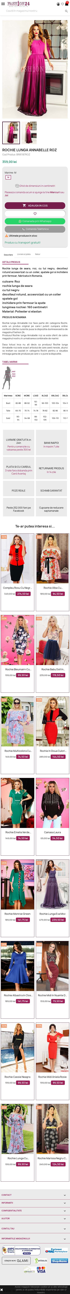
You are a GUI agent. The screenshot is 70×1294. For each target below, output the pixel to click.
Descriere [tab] (8, 255)
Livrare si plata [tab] (23, 254)
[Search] (35, 11)
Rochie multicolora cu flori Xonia (17, 751)
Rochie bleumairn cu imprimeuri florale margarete (17, 669)
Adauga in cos (35, 206)
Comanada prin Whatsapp (35, 221)
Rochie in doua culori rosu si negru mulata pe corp (52, 751)
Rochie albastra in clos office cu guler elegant (17, 995)
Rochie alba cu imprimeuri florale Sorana (52, 588)
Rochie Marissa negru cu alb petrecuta (52, 1158)
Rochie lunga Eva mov (52, 914)
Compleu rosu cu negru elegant (17, 588)
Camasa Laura (52, 832)
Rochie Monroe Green (17, 914)
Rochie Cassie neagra (17, 1077)
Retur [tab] (37, 254)
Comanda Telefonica (35, 229)
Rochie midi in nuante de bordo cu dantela (52, 995)
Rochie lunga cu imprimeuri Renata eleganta (17, 1158)
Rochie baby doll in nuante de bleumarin (52, 669)
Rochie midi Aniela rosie (52, 1077)
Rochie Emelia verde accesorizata (17, 832)
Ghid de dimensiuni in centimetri (35, 185)
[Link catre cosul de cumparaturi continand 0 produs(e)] (66, 4)
